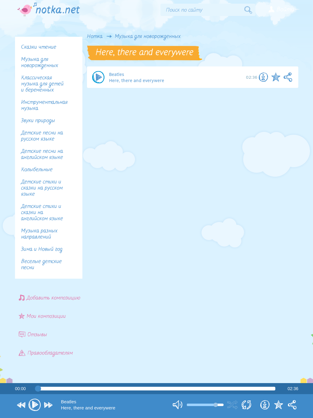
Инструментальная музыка (44, 105)
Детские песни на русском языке (42, 136)
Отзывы (33, 334)
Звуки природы (38, 121)
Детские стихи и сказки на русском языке (42, 188)
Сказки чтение (38, 47)
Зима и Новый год (41, 249)
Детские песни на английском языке (42, 154)
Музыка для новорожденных (148, 37)
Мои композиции (42, 316)
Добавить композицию (50, 298)
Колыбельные (37, 170)
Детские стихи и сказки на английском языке (42, 213)
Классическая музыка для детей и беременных (42, 84)
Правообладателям (46, 353)
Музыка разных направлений (39, 234)
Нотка (95, 37)
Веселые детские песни (41, 265)
